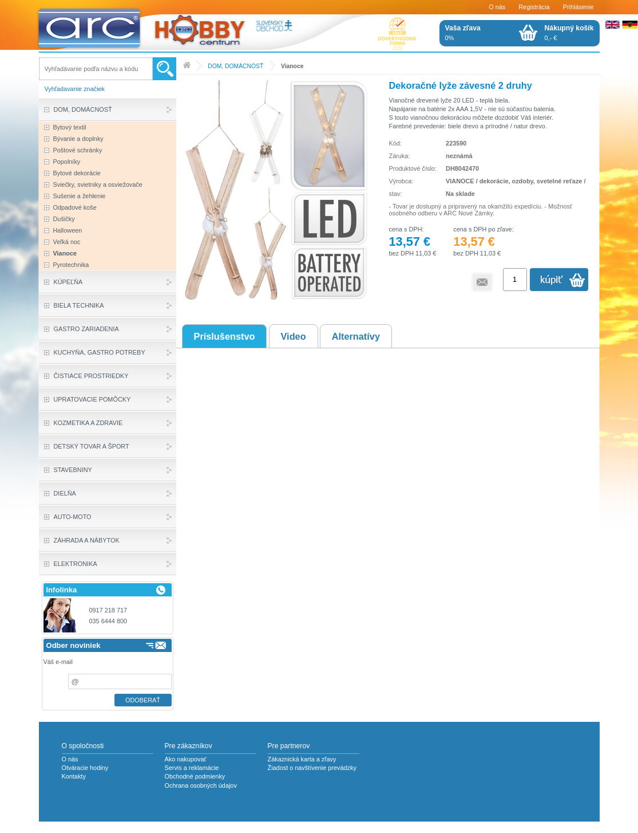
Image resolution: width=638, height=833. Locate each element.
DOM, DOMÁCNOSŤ (235, 66)
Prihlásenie (578, 6)
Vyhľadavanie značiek (75, 88)
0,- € (569, 32)
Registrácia (533, 6)
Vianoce (292, 66)
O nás (497, 6)
